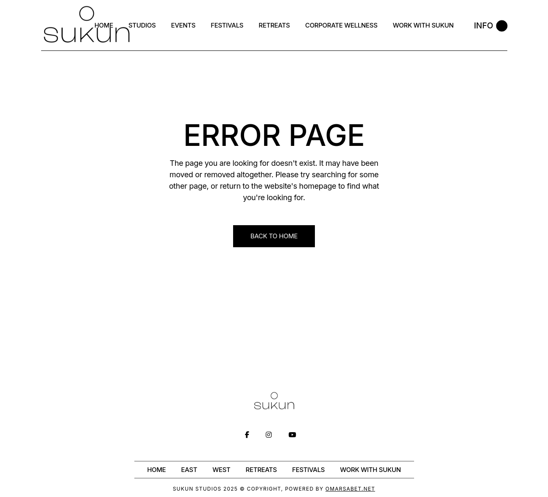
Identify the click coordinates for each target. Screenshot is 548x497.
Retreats (261, 470)
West (221, 470)
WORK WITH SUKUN (370, 470)
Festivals (308, 470)
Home (156, 470)
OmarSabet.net (350, 489)
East (189, 470)
